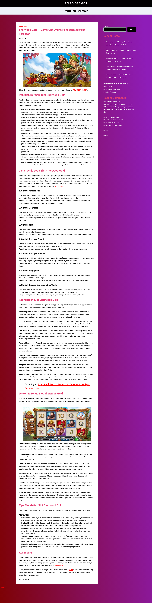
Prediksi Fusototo (109, 92)
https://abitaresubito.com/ (113, 120)
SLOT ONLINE (23, 26)
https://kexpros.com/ (111, 117)
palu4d (105, 135)
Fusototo (117, 104)
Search (105, 26)
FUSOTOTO (107, 87)
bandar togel (4, 587)
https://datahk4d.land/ (111, 89)
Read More (24, 579)
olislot (105, 130)
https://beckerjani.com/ (112, 122)
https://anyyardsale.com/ (112, 125)
